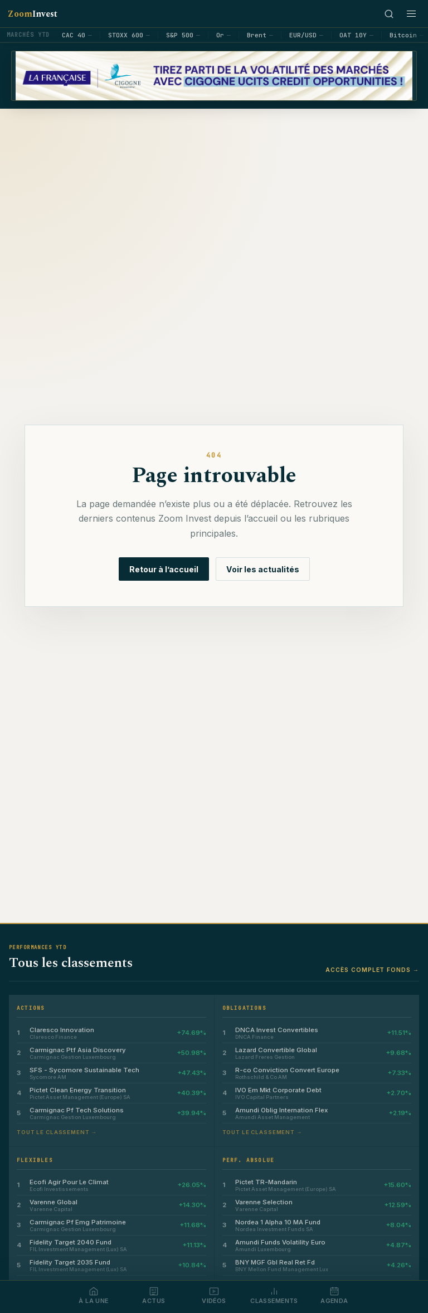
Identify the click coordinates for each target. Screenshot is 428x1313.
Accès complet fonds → (372, 969)
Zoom (32, 14)
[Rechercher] (389, 14)
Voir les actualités (262, 569)
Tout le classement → (57, 1132)
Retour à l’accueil (163, 569)
